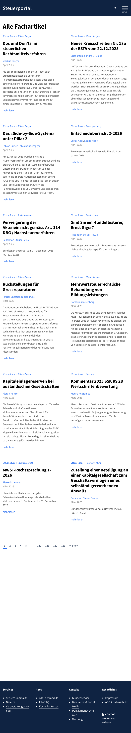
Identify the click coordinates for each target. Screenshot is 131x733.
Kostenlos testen (48, 707)
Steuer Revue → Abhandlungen (17, 36)
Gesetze (10, 702)
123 (63, 546)
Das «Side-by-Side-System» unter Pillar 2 (28, 136)
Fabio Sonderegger (29, 146)
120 (39, 546)
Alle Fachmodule (48, 698)
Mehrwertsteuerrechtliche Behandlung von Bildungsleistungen (95, 289)
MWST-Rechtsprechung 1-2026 (27, 472)
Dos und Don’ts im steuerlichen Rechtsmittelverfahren (24, 48)
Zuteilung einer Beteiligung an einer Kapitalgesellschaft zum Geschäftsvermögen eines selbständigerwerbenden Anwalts (99, 480)
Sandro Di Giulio (93, 56)
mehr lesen (9, 110)
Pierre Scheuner (12, 482)
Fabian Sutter (10, 146)
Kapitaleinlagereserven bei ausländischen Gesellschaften (31, 383)
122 (55, 546)
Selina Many (91, 141)
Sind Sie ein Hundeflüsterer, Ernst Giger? (97, 225)
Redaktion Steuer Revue (16, 240)
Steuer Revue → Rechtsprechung (86, 126)
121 (47, 546)
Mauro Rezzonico (80, 394)
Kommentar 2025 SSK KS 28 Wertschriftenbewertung (97, 383)
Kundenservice (80, 698)
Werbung (77, 719)
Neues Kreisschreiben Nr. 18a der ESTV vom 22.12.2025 (98, 46)
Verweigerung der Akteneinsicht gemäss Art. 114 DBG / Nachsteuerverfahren (31, 227)
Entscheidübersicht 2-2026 (96, 133)
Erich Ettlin (77, 56)
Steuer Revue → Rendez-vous (84, 215)
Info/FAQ (44, 702)
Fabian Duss (28, 297)
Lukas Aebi (77, 141)
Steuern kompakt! (16, 698)
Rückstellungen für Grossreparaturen (21, 286)
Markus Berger (11, 61)
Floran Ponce (10, 394)
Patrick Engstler (11, 297)
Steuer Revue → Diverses (82, 374)
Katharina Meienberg (82, 302)
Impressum (111, 698)
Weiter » (73, 546)
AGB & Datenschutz (116, 702)
